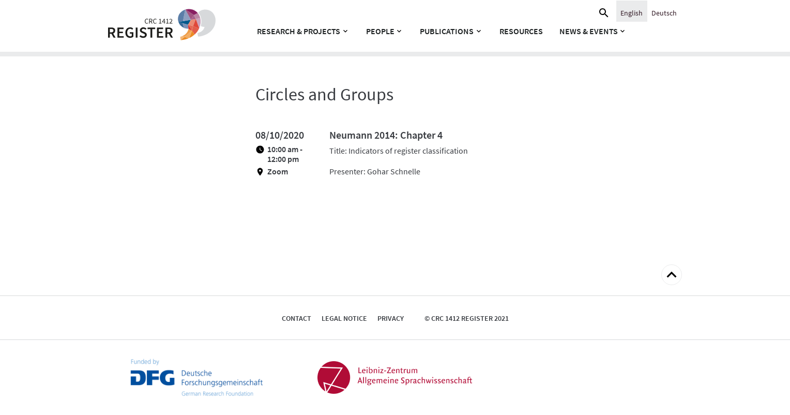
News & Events (588, 31)
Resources (521, 31)
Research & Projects (298, 31)
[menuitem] (631, 12)
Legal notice (344, 318)
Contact (296, 318)
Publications (447, 31)
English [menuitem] (631, 13)
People (380, 31)
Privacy (390, 318)
